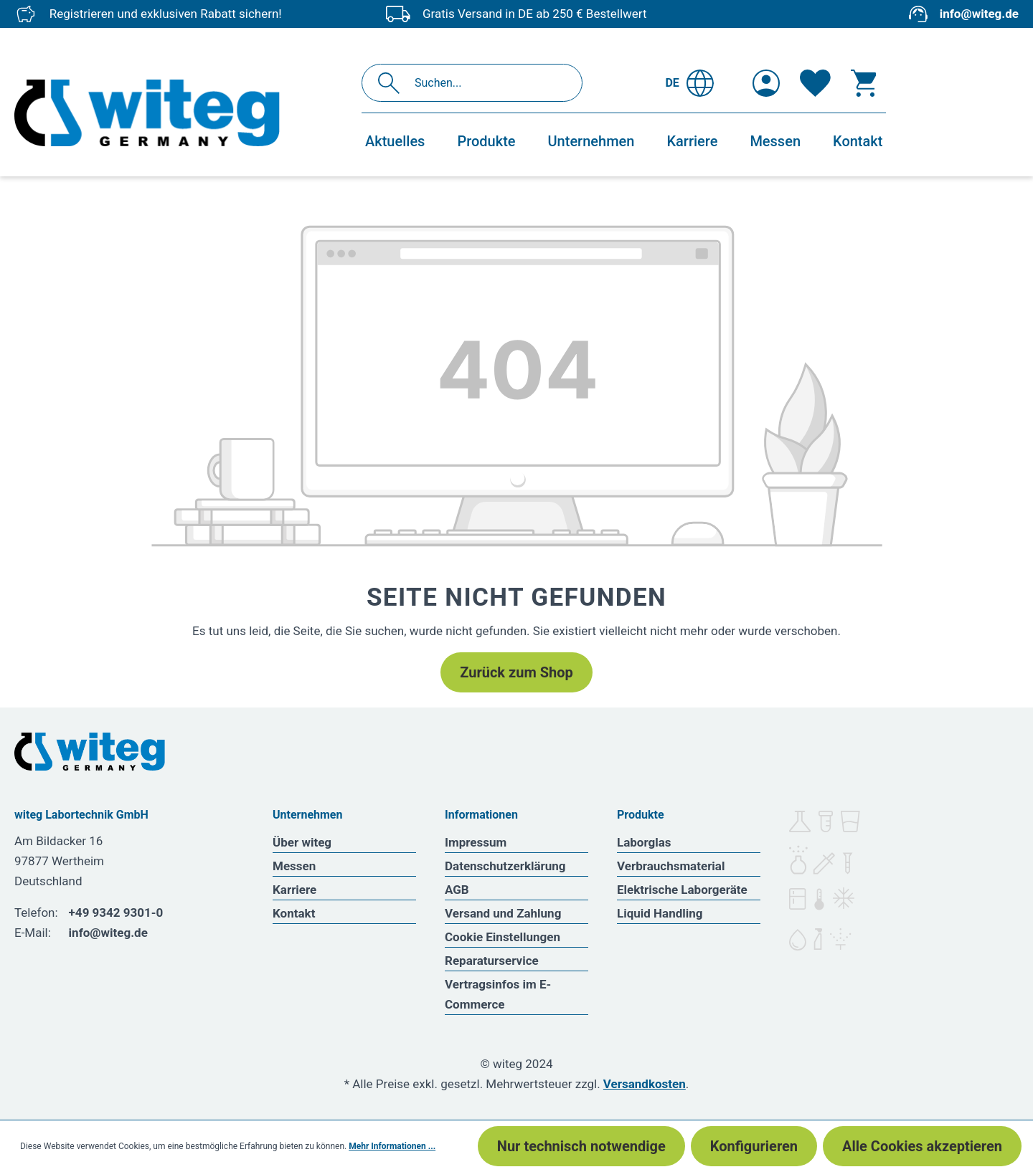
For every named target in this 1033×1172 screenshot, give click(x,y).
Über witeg (302, 842)
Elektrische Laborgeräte (682, 889)
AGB (457, 889)
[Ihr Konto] (766, 83)
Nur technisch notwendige (581, 1146)
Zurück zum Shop (516, 672)
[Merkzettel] (815, 83)
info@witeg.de (979, 13)
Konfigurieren (754, 1146)
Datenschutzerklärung (505, 866)
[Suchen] (393, 83)
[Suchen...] (487, 83)
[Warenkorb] (864, 83)
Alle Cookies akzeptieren (922, 1146)
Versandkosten (644, 1084)
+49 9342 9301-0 (116, 912)
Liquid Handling (660, 913)
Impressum (475, 842)
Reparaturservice (492, 960)
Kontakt (294, 913)
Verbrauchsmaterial (671, 866)
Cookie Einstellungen (502, 937)
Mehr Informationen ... (392, 1146)
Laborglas (644, 842)
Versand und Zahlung (503, 913)
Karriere (294, 889)
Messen (294, 866)
